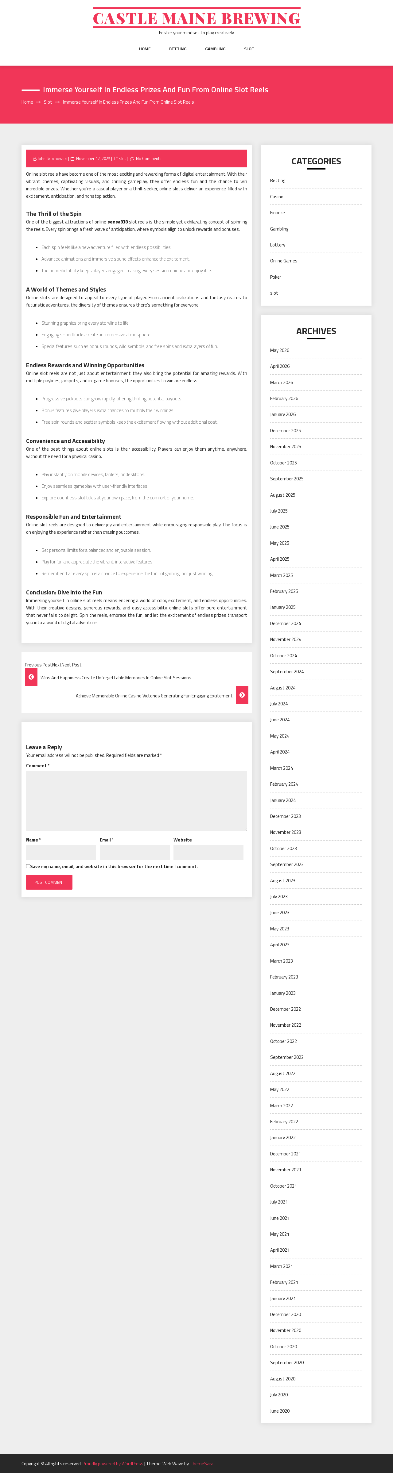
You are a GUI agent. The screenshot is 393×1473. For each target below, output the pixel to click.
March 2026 (281, 382)
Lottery (277, 244)
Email (107, 839)
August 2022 (282, 1073)
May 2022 (279, 1089)
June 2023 (280, 912)
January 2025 (283, 607)
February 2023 (284, 976)
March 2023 (281, 960)
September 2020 (287, 1362)
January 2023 (283, 993)
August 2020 (282, 1378)
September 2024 (287, 671)
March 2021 (281, 1266)
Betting (178, 49)
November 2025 (285, 446)
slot (249, 49)
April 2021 (280, 1250)
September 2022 (287, 1057)
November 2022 (285, 1024)
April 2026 (280, 366)
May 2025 (279, 543)
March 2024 (281, 768)
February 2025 (284, 591)
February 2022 (284, 1121)
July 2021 (279, 1201)
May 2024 (279, 735)
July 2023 (279, 896)
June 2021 (280, 1218)
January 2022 (283, 1137)
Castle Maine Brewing (197, 17)
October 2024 (283, 655)
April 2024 (280, 751)
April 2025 (280, 559)
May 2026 (279, 350)
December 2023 (285, 816)
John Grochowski (52, 158)
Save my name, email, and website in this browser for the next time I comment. (114, 866)
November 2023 (285, 832)
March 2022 (281, 1105)
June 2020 (280, 1410)
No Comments (148, 158)
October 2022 (283, 1041)
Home (145, 49)
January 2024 (283, 800)
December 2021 (285, 1153)
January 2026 (283, 414)
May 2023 (279, 928)
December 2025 (285, 430)
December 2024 (285, 623)
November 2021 (285, 1169)
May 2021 (279, 1234)
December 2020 (285, 1314)
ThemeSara (201, 1463)
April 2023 (280, 944)
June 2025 (280, 526)
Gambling (215, 49)
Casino (276, 196)
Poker (275, 276)
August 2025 (282, 494)
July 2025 (279, 510)
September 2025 (287, 478)
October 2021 (283, 1185)
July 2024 (279, 703)
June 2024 (280, 719)
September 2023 (287, 864)
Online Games (284, 260)
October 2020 (283, 1346)
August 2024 (282, 687)
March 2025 (281, 575)
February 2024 (284, 784)
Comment (37, 765)
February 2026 (284, 398)
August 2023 (282, 880)
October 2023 (283, 848)
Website (182, 839)
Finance (277, 212)
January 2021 (283, 1298)
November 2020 (285, 1330)
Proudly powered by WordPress (113, 1463)
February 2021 (284, 1282)
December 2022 (285, 1009)
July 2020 (279, 1394)
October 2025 (283, 462)
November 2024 (285, 639)
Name (33, 839)
